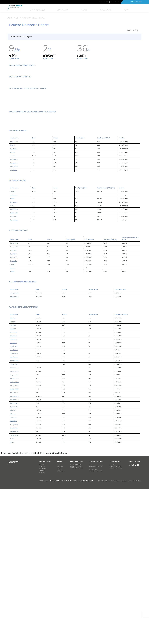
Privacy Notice (36, 612)
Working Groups (106, 10)
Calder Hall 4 (13, 474)
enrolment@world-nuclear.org (91, 602)
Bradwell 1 (13, 456)
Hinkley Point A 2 (14, 517)
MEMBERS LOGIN (115, 2)
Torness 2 (12, 283)
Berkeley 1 (13, 449)
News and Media (62, 10)
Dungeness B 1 (14, 506)
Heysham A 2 (13, 290)
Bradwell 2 (13, 460)
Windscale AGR (14, 563)
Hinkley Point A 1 (14, 513)
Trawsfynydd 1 (14, 556)
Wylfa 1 (12, 570)
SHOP (106, 2)
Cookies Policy (51, 612)
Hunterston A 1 (14, 527)
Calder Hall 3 (13, 470)
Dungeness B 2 (14, 509)
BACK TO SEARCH (131, 30)
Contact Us (33, 604)
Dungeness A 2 (14, 502)
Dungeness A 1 (14, 499)
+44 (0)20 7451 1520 (71, 596)
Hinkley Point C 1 (14, 424)
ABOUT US (84, 10)
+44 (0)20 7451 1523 (113, 597)
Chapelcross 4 (14, 488)
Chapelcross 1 (14, 478)
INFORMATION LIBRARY (17, 18)
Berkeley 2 (13, 453)
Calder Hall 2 (13, 467)
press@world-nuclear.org (114, 599)
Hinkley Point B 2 (14, 524)
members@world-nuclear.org (91, 597)
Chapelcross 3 (14, 485)
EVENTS (127, 10)
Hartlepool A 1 (14, 273)
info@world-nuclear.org (71, 599)
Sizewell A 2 (13, 552)
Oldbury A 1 (13, 541)
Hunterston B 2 (14, 538)
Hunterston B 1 (14, 534)
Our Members (34, 600)
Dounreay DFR (14, 492)
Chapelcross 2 (14, 481)
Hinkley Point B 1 (14, 520)
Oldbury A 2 (13, 545)
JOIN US (101, 2)
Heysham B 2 (13, 301)
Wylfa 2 (12, 573)
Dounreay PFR (14, 495)
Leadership (33, 598)
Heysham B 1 (13, 280)
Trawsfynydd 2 (14, 559)
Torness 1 (12, 276)
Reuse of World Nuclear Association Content (77, 612)
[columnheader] (18, 370)
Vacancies (33, 602)
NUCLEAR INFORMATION (37, 10)
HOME (9, 18)
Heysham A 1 (13, 294)
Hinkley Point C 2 (14, 428)
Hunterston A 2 (14, 531)
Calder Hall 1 (13, 463)
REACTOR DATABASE (29, 18)
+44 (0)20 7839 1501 (71, 597)
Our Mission (33, 596)
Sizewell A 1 (13, 548)
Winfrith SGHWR (14, 566)
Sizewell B (12, 287)
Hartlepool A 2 (14, 298)
